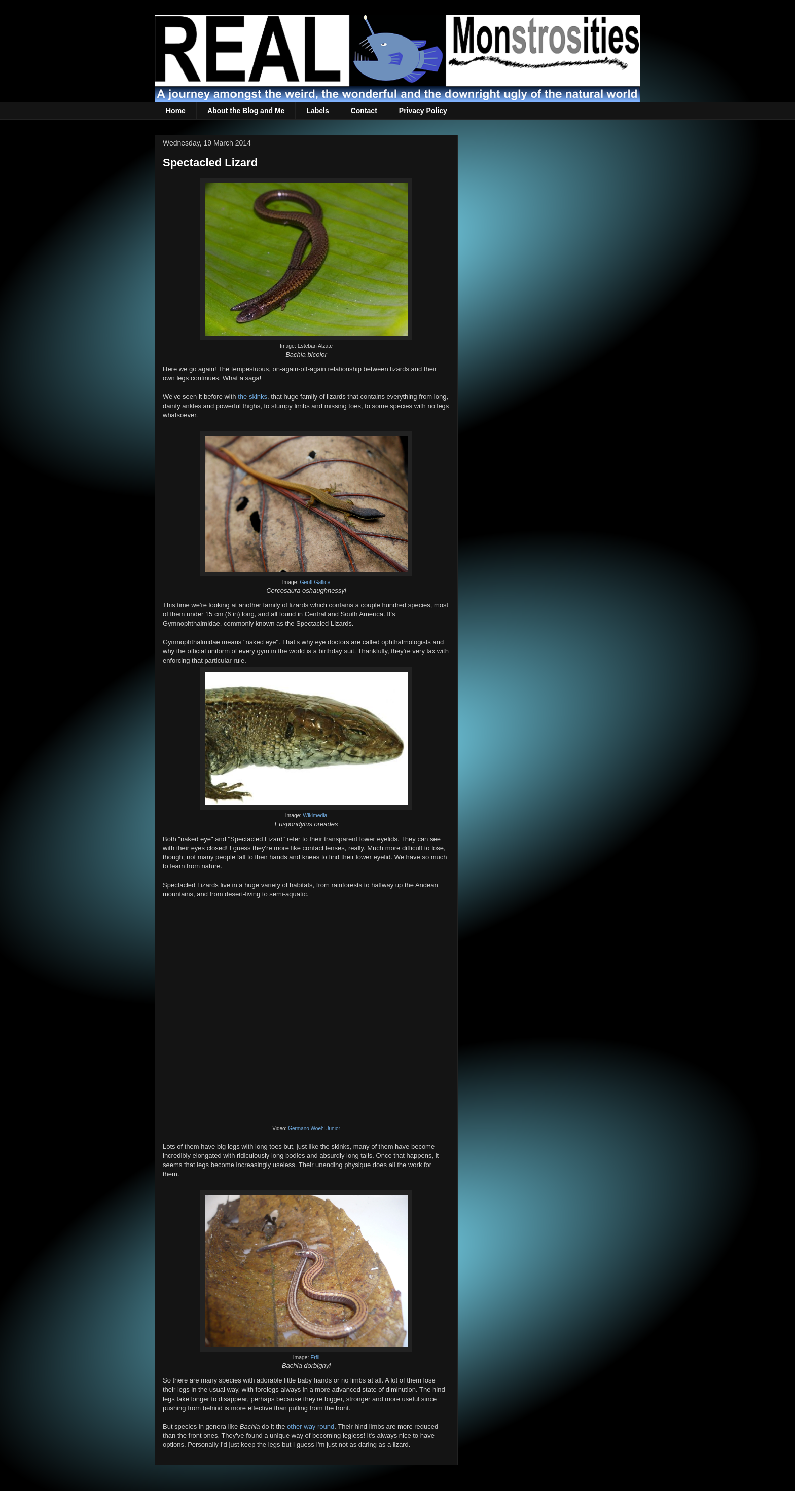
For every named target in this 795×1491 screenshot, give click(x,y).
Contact (364, 110)
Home (176, 110)
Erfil (314, 1357)
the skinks (252, 397)
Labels (317, 110)
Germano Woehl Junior (314, 1128)
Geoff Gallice (315, 582)
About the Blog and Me (245, 110)
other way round (310, 1426)
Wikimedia (315, 815)
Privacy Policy (423, 110)
